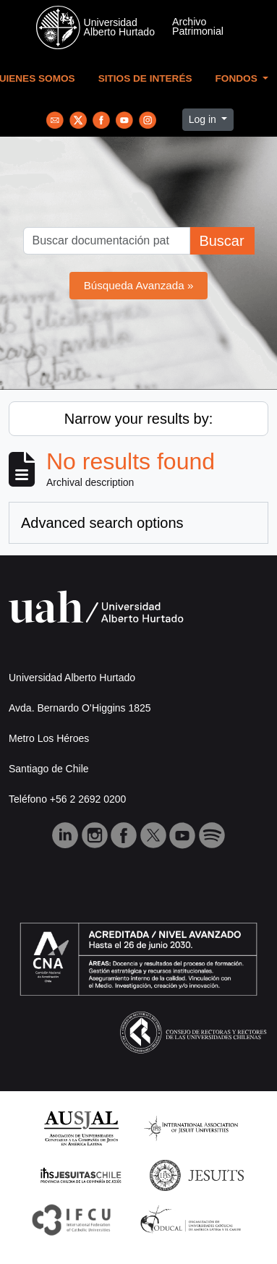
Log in (204, 119)
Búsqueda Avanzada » (139, 285)
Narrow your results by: (138, 419)
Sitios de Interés (145, 78)
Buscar (221, 241)
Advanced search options (102, 523)
